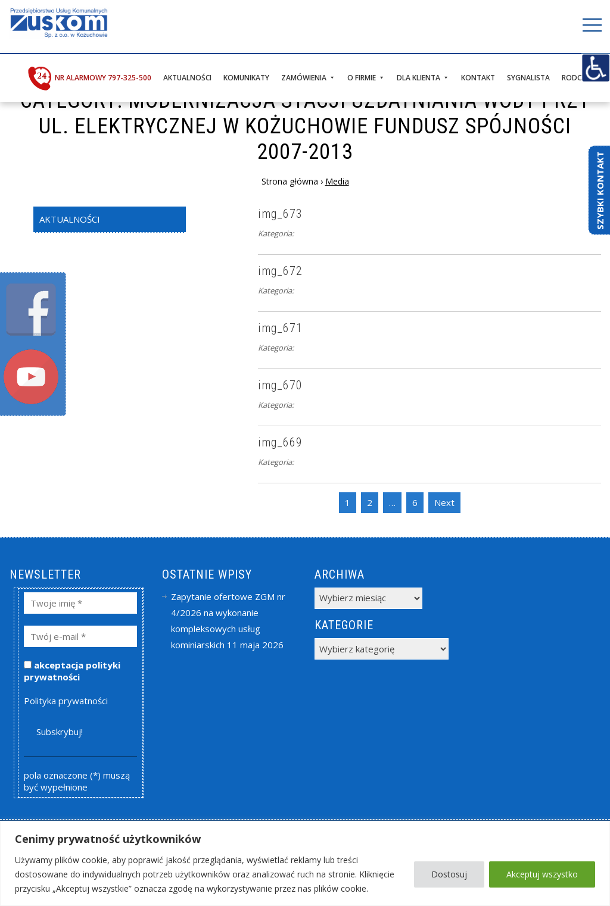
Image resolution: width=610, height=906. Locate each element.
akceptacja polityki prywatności (72, 671)
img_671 (280, 328)
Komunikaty (246, 78)
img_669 (280, 442)
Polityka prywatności (66, 701)
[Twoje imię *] (81, 603)
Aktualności (187, 78)
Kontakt (478, 78)
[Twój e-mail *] (81, 636)
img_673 (280, 214)
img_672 (280, 271)
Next (444, 502)
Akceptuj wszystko (542, 874)
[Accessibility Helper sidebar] (595, 68)
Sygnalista (528, 78)
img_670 (280, 385)
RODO (572, 78)
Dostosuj (449, 874)
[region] (305, 863)
